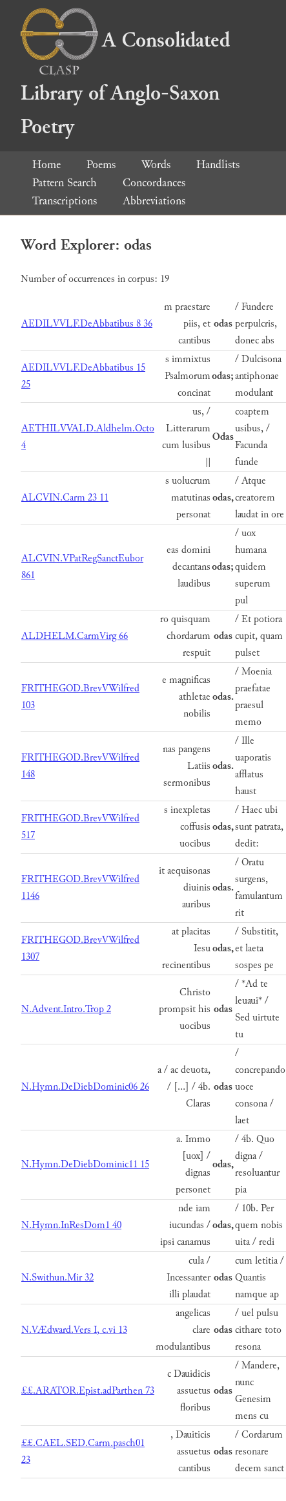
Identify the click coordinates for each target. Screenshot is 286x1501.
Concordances (154, 183)
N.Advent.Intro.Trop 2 (66, 1009)
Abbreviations (154, 201)
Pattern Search (64, 183)
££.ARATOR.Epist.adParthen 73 (87, 1390)
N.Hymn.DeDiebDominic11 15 (85, 1164)
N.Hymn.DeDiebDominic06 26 (85, 1086)
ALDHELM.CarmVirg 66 (74, 636)
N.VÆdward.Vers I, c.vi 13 (74, 1330)
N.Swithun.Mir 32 (57, 1277)
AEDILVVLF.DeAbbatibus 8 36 (86, 323)
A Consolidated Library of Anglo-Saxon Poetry (125, 83)
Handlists (218, 165)
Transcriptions (64, 201)
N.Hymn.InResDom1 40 (71, 1225)
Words (155, 165)
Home (46, 165)
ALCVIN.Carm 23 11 (64, 497)
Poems (101, 165)
